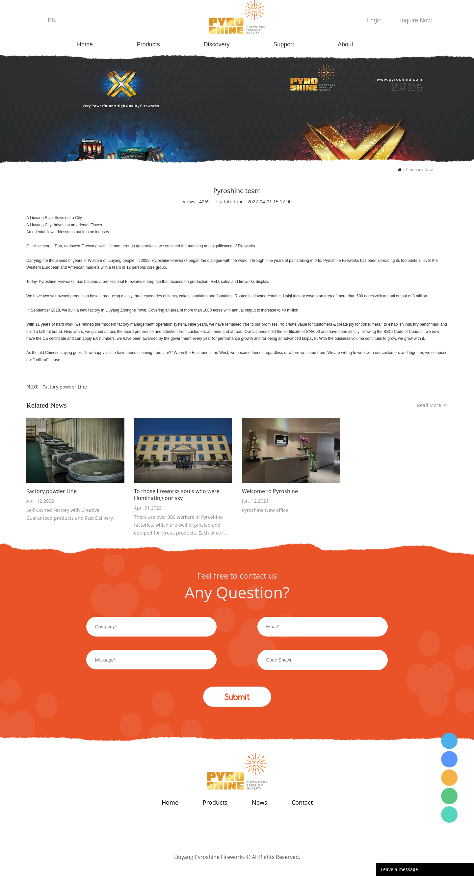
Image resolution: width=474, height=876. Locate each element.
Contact (302, 802)
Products (148, 44)
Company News (420, 169)
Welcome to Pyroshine (270, 491)
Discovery (217, 44)
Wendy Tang (449, 741)
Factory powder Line (64, 387)
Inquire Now (416, 20)
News (259, 802)
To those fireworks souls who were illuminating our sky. (177, 495)
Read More (432, 405)
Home (85, 44)
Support (283, 44)
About (345, 44)
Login (374, 20)
